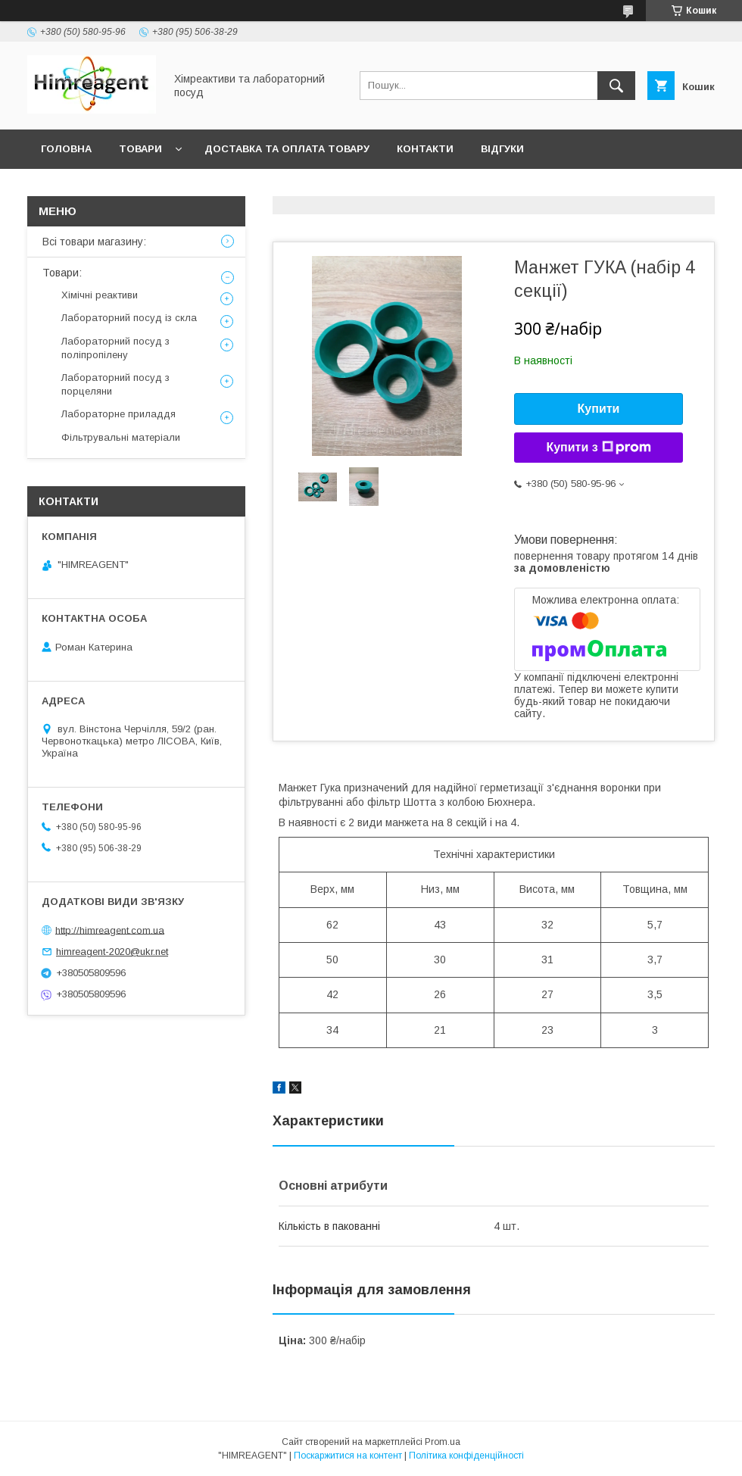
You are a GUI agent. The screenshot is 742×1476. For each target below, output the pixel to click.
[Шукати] (616, 85)
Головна (66, 148)
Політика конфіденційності (466, 1455)
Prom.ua (442, 1442)
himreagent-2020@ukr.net (112, 951)
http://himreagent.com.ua (109, 929)
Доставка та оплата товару (286, 148)
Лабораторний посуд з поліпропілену (115, 347)
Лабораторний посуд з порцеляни (115, 384)
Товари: (62, 273)
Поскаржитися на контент (348, 1455)
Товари (140, 148)
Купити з (598, 447)
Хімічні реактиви (99, 295)
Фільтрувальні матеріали (120, 437)
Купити (599, 408)
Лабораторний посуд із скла (129, 317)
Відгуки (502, 148)
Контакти (425, 148)
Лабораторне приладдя (118, 414)
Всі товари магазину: (94, 242)
